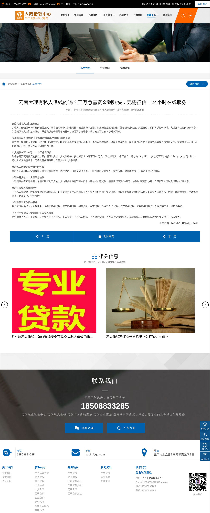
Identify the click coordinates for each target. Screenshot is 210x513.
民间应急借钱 (75, 457)
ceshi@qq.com (95, 430)
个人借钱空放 (42, 449)
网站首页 (12, 84)
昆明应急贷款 (75, 461)
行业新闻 (105, 453)
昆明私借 (39, 486)
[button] (4, 293)
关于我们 (6, 449)
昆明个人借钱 (42, 482)
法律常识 (105, 457)
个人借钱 (39, 461)
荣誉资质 (6, 453)
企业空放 (39, 473)
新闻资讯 (25, 84)
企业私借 (39, 477)
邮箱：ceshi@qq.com (42, 4)
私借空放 (39, 453)
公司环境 (6, 457)
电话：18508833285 (14, 4)
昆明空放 (37, 84)
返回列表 (194, 84)
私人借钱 (72, 453)
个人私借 (39, 465)
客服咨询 (202, 4)
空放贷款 (39, 457)
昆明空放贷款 (75, 469)
